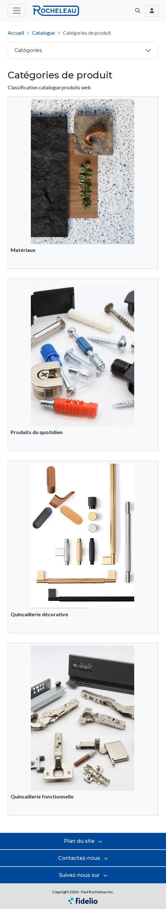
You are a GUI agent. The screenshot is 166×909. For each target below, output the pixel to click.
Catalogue (43, 33)
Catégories (28, 50)
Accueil (16, 33)
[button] (138, 10)
